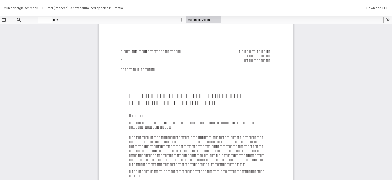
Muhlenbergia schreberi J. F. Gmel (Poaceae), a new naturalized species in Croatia (63, 8)
